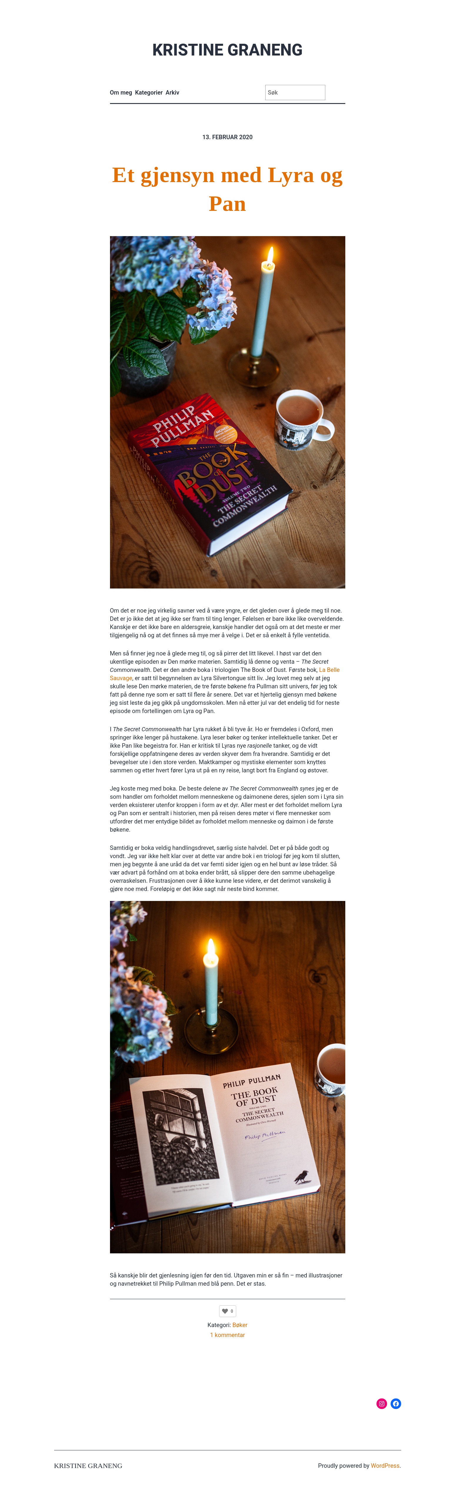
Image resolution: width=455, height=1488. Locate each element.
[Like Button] (225, 1311)
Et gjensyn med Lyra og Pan (227, 189)
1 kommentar (227, 1335)
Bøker (239, 1325)
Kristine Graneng (227, 50)
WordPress (385, 1465)
